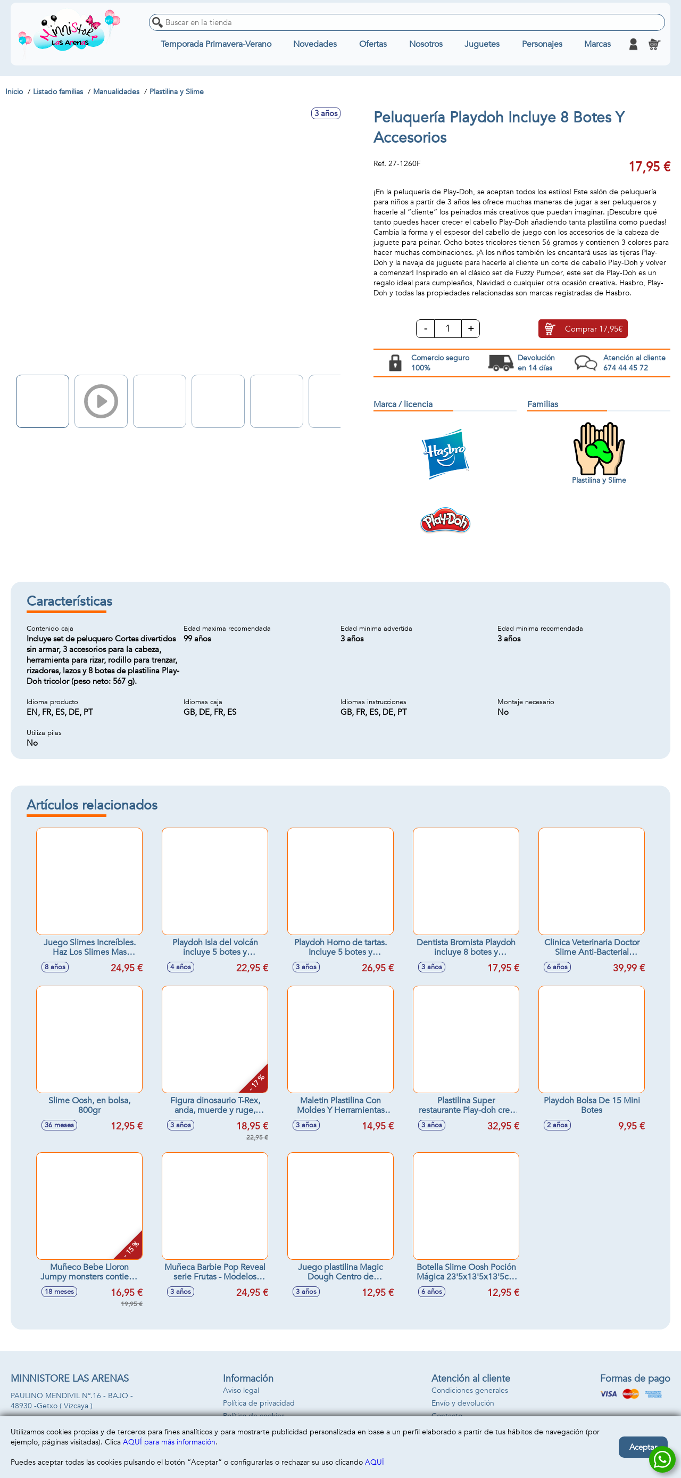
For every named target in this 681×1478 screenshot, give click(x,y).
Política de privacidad (259, 1403)
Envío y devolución (462, 1403)
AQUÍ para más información (169, 1442)
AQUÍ (374, 1462)
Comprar (593, 329)
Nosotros (426, 44)
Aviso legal (241, 1390)
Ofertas (373, 44)
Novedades (315, 44)
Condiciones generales (469, 1390)
